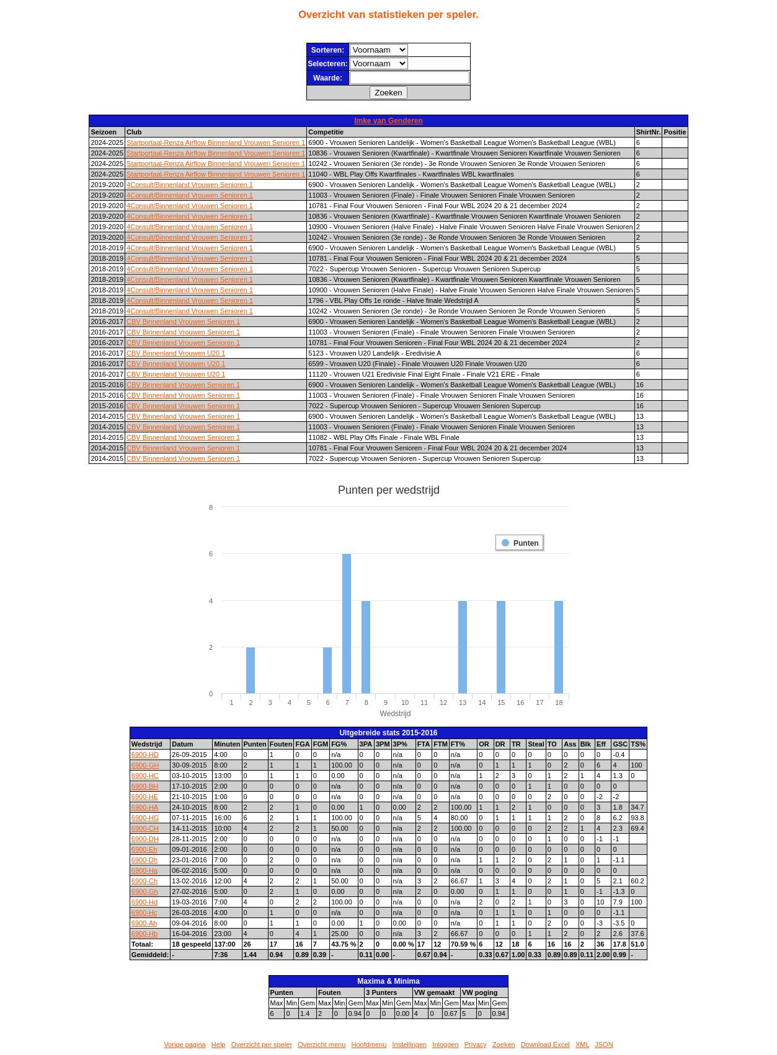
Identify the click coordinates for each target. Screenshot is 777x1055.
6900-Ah (144, 923)
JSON (604, 1044)
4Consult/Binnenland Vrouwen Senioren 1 (190, 184)
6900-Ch (144, 881)
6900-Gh (144, 891)
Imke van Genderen (388, 120)
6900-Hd (144, 902)
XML (582, 1044)
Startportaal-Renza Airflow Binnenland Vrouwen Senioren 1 (216, 142)
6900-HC (145, 775)
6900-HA (144, 807)
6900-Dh (144, 860)
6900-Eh (144, 849)
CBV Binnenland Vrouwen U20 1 (176, 353)
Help (218, 1044)
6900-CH (145, 828)
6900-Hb (144, 933)
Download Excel (545, 1044)
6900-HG (145, 817)
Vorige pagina (184, 1044)
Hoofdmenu (368, 1044)
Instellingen (410, 1044)
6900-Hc (144, 912)
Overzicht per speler (261, 1044)
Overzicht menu (321, 1044)
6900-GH (145, 765)
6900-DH (145, 839)
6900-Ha (144, 870)
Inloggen (445, 1044)
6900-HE (144, 796)
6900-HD (145, 754)
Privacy (475, 1044)
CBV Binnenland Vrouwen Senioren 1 (183, 321)
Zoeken (503, 1044)
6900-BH (144, 786)
